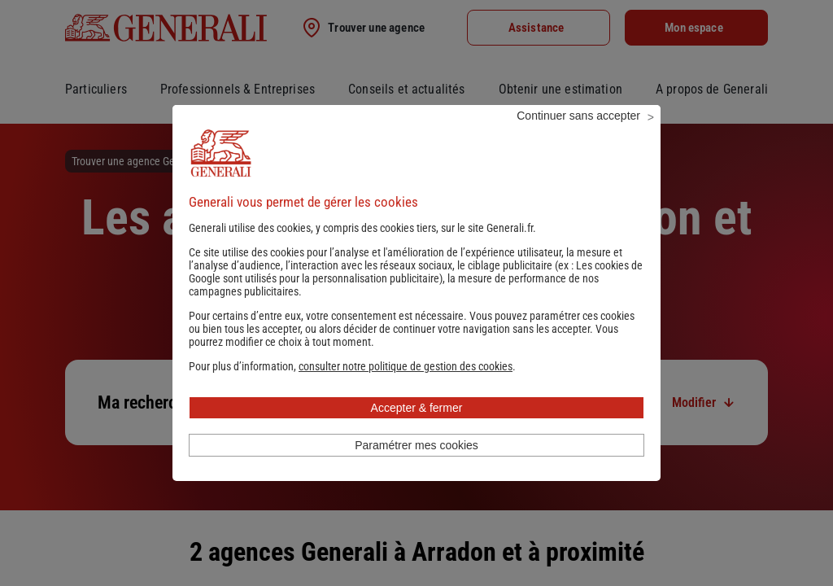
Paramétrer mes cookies (416, 467)
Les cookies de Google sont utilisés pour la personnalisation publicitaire (416, 294)
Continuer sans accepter (578, 137)
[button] (405, 388)
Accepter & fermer (417, 429)
